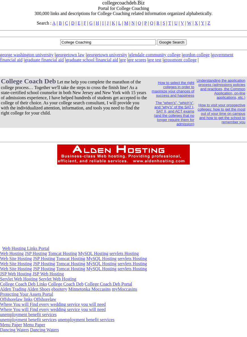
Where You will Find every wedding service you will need (53, 304)
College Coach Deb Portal (108, 284)
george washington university (27, 54)
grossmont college (180, 59)
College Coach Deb (66, 284)
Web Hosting (12, 253)
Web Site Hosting (16, 258)
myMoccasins (124, 289)
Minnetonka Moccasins (89, 289)
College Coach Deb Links (23, 284)
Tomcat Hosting (62, 253)
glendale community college (154, 54)
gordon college (196, 54)
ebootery (59, 289)
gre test (154, 59)
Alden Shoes (38, 289)
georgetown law (70, 54)
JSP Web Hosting (15, 273)
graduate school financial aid (92, 59)
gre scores (137, 59)
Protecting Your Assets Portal (26, 294)
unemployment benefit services (28, 314)
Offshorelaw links (16, 299)
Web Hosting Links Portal (25, 248)
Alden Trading (13, 289)
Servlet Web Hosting (19, 278)
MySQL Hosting (93, 253)
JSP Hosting (36, 253)
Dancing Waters (14, 329)
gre (123, 59)
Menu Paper (11, 324)
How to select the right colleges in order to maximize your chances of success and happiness (173, 89)
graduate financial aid (44, 59)
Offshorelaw (45, 299)
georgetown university (107, 54)
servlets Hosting (124, 253)
